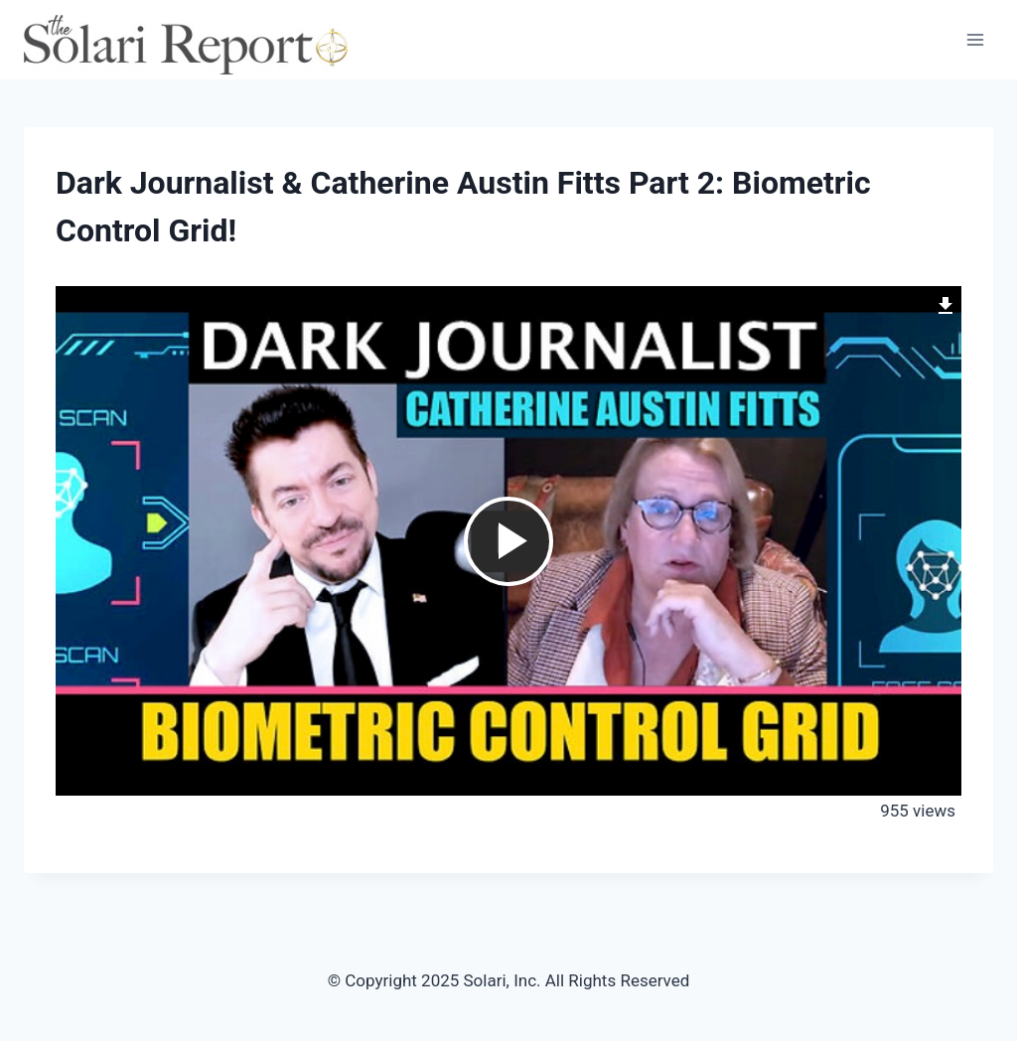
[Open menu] (974, 39)
